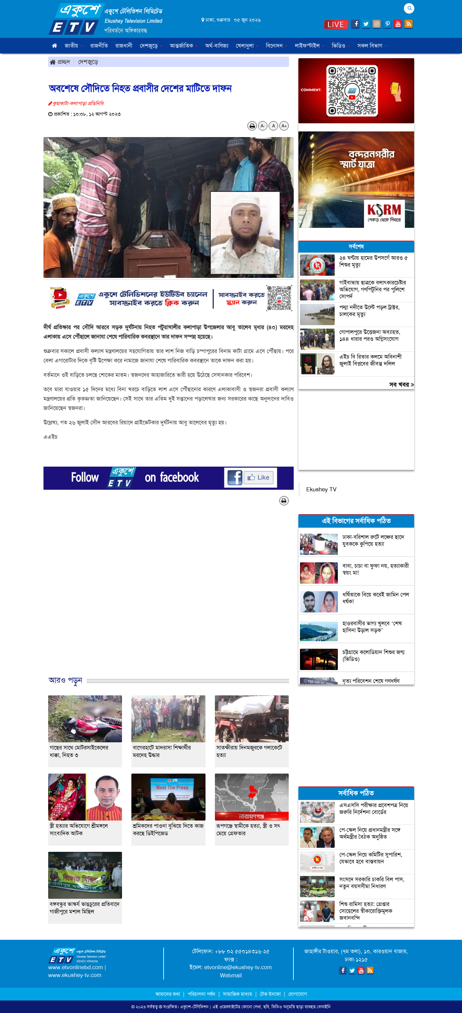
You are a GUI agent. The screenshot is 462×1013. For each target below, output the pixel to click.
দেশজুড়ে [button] (151, 45)
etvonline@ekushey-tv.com (238, 967)
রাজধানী (123, 45)
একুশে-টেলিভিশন (194, 1007)
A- (263, 126)
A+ (284, 126)
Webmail (231, 975)
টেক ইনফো (271, 994)
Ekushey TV (321, 489)
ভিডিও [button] (341, 45)
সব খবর (401, 385)
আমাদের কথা (168, 994)
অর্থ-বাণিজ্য (216, 45)
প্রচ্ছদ (60, 62)
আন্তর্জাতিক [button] (184, 45)
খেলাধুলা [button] (247, 45)
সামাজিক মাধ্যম (237, 994)
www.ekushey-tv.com (74, 975)
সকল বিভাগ (372, 45)
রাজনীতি (99, 45)
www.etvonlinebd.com (75, 967)
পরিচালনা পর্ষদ (201, 994)
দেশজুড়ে (88, 62)
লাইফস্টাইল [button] (309, 45)
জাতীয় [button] (74, 45)
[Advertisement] (168, 597)
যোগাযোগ (297, 994)
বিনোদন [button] (276, 45)
